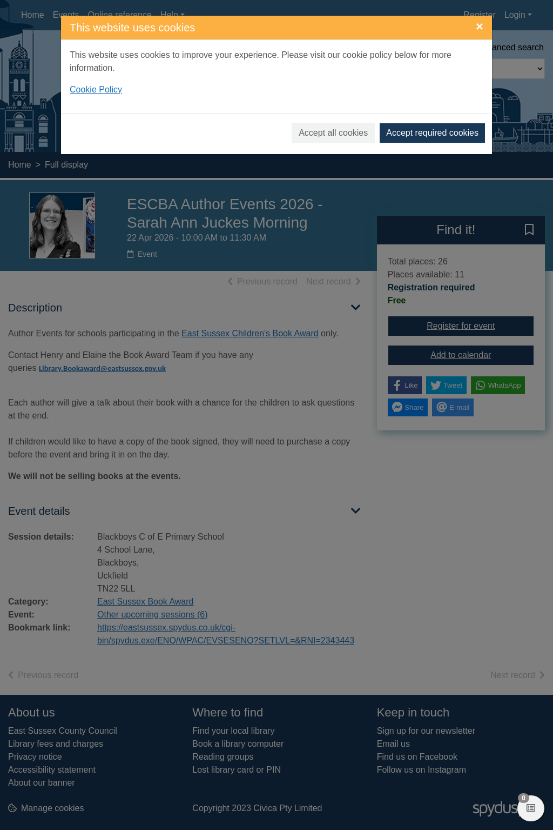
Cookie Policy (96, 89)
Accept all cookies (333, 132)
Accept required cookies (432, 132)
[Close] (479, 26)
